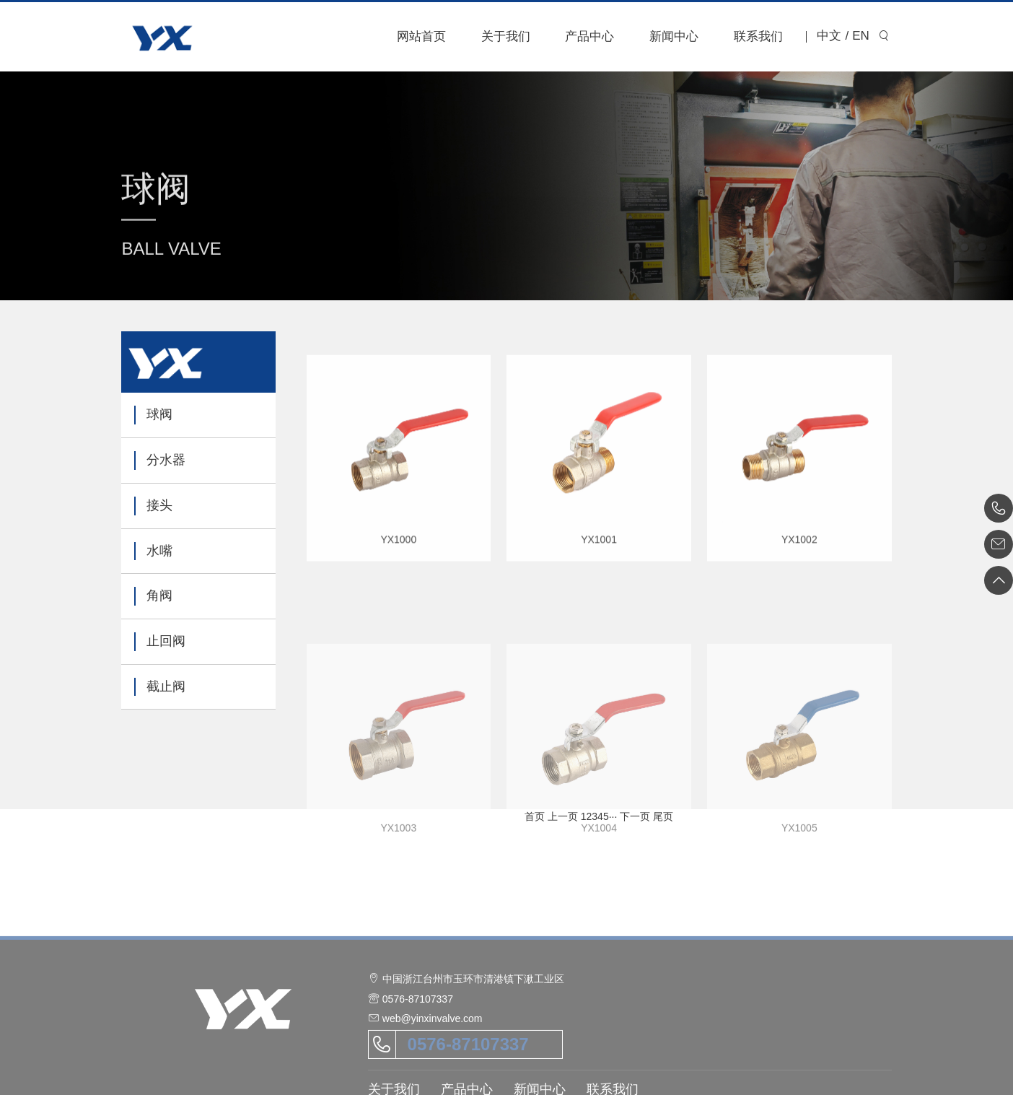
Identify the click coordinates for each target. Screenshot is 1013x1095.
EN (860, 36)
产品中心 (589, 36)
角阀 (159, 595)
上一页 (563, 816)
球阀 (159, 414)
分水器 (165, 460)
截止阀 (165, 686)
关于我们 (505, 36)
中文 (829, 36)
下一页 (635, 816)
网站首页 (421, 36)
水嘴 (159, 551)
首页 (535, 816)
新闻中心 (673, 36)
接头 (159, 505)
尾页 (663, 816)
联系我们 (758, 36)
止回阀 (165, 641)
